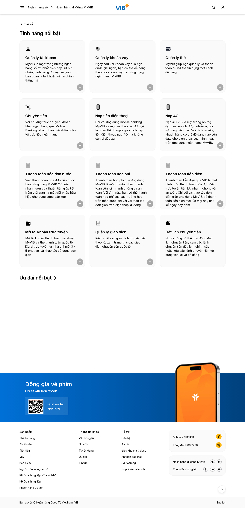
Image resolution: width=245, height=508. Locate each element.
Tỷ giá (125, 444)
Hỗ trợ (126, 431)
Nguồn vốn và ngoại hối (34, 469)
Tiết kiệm (25, 450)
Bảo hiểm (25, 463)
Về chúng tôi (86, 438)
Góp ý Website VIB (133, 469)
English (221, 502)
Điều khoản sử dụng (134, 450)
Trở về (28, 24)
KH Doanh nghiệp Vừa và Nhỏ (37, 475)
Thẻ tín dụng (27, 438)
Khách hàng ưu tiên (31, 487)
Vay (21, 456)
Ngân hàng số (38, 7)
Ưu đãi (83, 456)
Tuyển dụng (86, 450)
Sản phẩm (25, 431)
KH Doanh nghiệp (30, 481)
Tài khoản (25, 444)
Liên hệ (126, 438)
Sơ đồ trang (129, 463)
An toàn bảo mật (132, 456)
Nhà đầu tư (85, 444)
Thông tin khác (89, 431)
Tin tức (83, 463)
